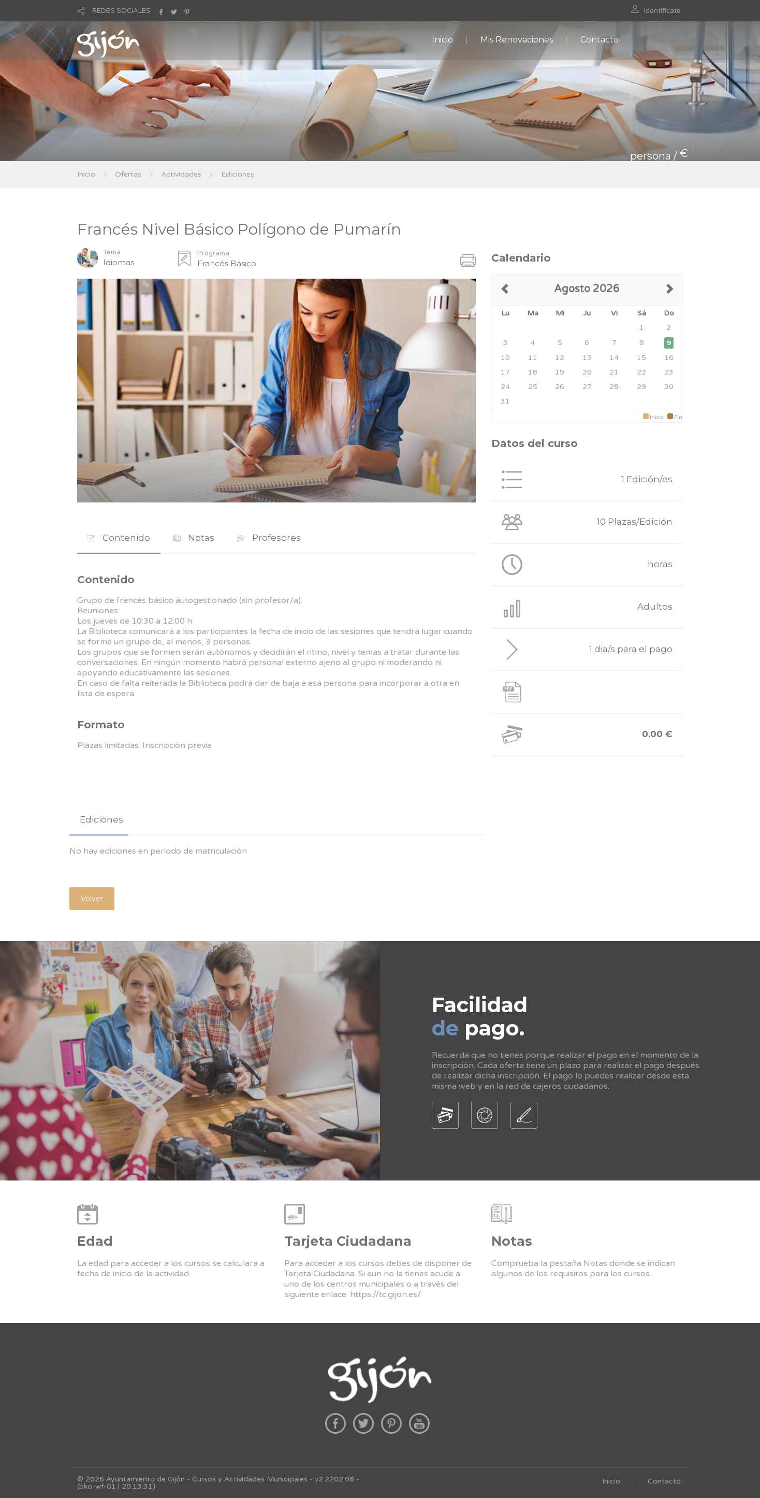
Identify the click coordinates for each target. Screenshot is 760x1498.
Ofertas (128, 174)
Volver (92, 898)
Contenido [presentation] (118, 537)
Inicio (442, 40)
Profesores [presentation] (269, 537)
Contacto (599, 40)
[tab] (118, 538)
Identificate (662, 11)
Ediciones (237, 174)
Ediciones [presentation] (101, 819)
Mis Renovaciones (516, 40)
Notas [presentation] (193, 537)
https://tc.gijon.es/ (385, 1294)
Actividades (181, 174)
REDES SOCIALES (121, 11)
